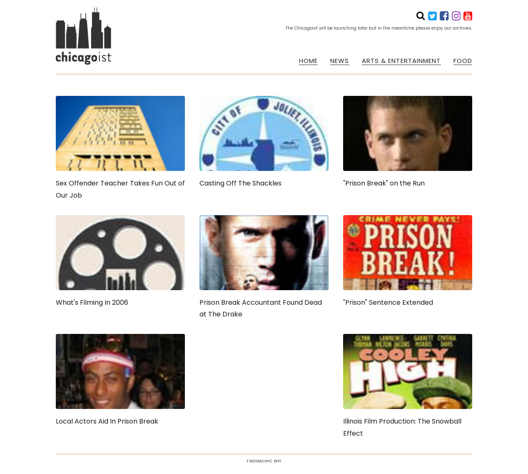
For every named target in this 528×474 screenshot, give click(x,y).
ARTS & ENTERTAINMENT (401, 61)
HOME (308, 61)
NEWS (339, 61)
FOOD (462, 61)
